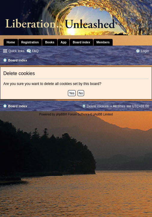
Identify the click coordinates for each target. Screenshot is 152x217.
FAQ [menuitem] (35, 51)
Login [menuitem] (145, 51)
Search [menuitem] (146, 60)
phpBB (60, 114)
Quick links (16, 51)
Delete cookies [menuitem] (97, 106)
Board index (17, 106)
